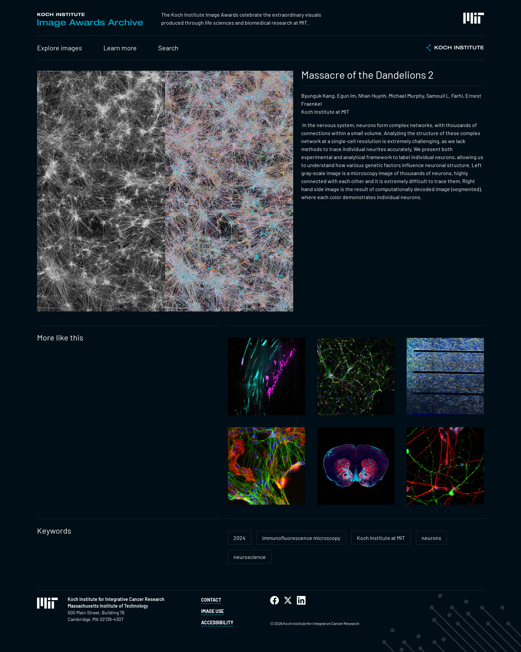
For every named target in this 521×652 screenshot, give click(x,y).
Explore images (59, 48)
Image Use (212, 611)
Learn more (120, 48)
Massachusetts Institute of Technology (108, 606)
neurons (431, 538)
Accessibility (217, 622)
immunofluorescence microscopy (301, 538)
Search (168, 48)
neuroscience (249, 557)
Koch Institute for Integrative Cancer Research (116, 599)
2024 (239, 538)
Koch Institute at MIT (381, 538)
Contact (211, 600)
